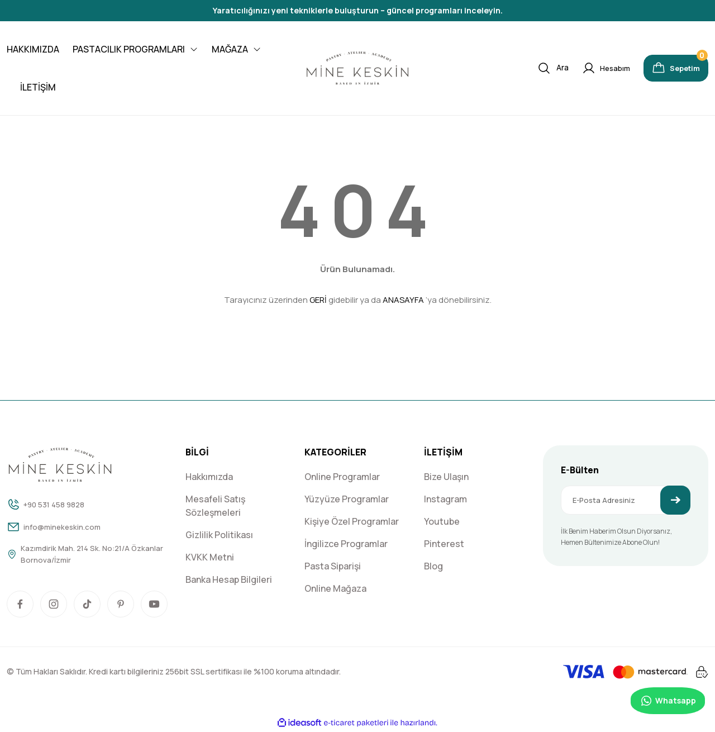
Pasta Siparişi (332, 566)
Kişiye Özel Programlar (351, 521)
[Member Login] (590, 68)
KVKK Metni (209, 557)
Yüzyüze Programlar (346, 499)
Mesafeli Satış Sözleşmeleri (215, 506)
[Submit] (675, 500)
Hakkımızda (209, 476)
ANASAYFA (403, 300)
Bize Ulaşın (446, 476)
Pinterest (444, 544)
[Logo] (357, 68)
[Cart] (668, 68)
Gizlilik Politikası (219, 535)
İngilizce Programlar (346, 544)
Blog (433, 566)
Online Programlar (342, 476)
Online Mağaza (335, 588)
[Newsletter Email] (625, 500)
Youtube (442, 521)
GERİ (318, 300)
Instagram (445, 499)
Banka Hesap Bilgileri (228, 579)
